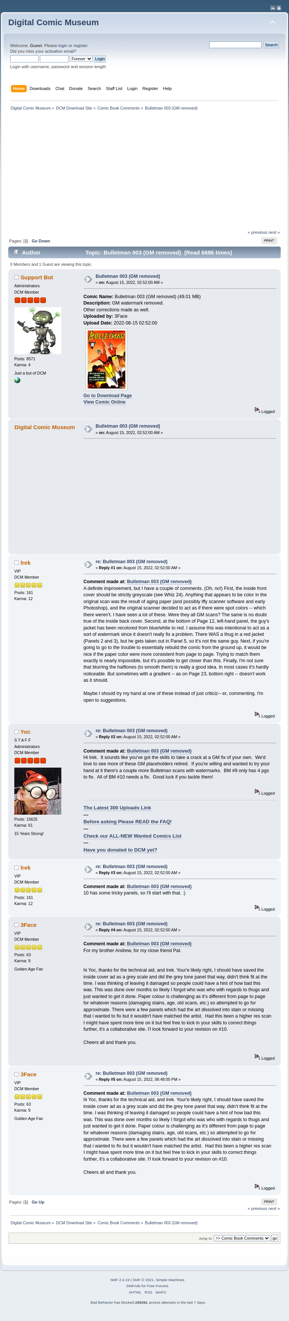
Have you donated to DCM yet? (120, 850)
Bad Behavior (101, 1302)
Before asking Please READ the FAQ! (128, 821)
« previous (257, 232)
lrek (26, 562)
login (62, 45)
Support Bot (37, 277)
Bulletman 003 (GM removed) (128, 276)
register (80, 45)
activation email (59, 51)
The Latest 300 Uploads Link (117, 808)
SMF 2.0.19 (120, 1280)
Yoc (25, 731)
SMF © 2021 (143, 1280)
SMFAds (133, 1286)
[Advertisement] (144, 173)
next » (274, 232)
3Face (29, 925)
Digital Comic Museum (53, 22)
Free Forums (157, 1286)
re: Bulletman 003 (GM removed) (131, 561)
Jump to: (206, 1238)
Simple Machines (170, 1280)
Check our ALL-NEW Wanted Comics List (132, 836)
